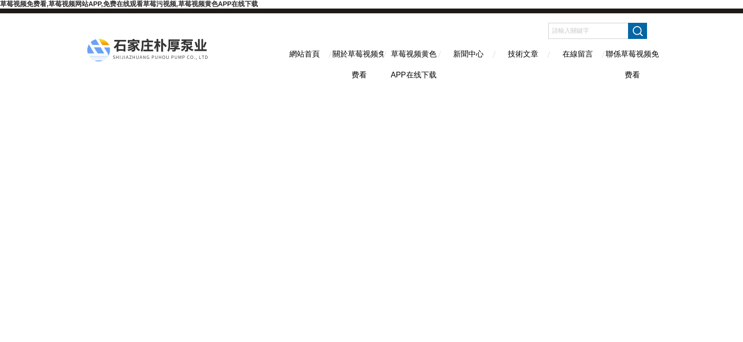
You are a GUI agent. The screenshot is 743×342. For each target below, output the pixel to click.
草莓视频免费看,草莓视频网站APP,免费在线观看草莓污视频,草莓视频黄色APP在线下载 (129, 4)
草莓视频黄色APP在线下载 (413, 62)
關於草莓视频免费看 (359, 62)
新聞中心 (468, 54)
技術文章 (523, 54)
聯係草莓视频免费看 (632, 62)
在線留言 (577, 54)
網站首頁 (304, 54)
